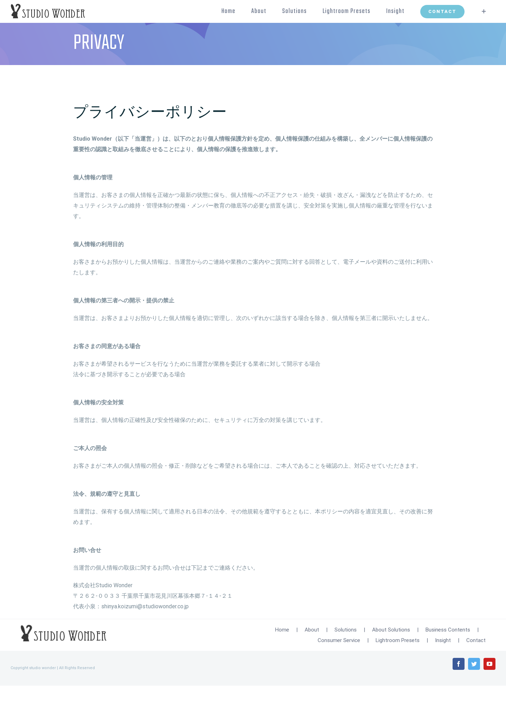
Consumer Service (339, 640)
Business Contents (448, 630)
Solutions (346, 630)
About (312, 630)
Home (282, 630)
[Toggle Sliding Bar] (483, 11)
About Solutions (391, 630)
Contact (476, 640)
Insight (443, 640)
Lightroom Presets (398, 640)
